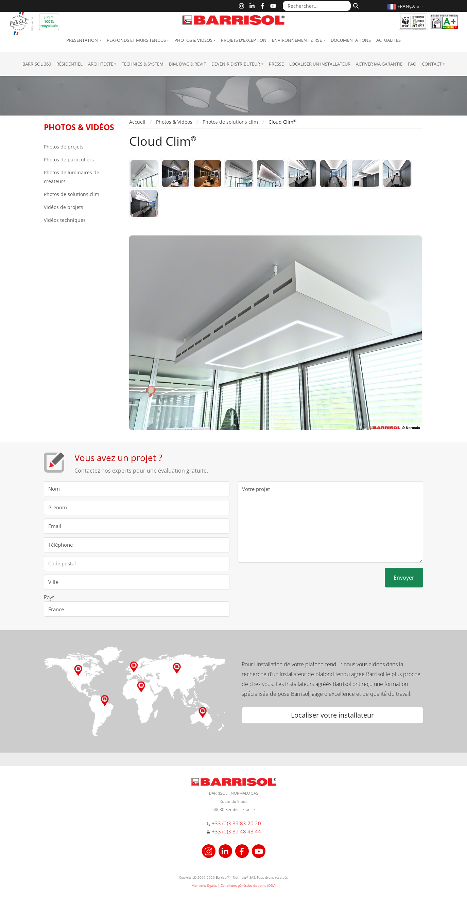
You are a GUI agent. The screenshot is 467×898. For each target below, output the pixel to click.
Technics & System (142, 64)
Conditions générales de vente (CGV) (248, 885)
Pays (49, 597)
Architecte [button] (100, 64)
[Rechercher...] (317, 6)
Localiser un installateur (319, 64)
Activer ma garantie (379, 64)
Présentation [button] (82, 40)
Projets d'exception (243, 40)
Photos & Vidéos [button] (193, 40)
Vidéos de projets (63, 207)
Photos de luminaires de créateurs (71, 176)
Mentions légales (204, 885)
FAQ (412, 64)
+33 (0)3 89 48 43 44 (236, 831)
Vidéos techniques (65, 220)
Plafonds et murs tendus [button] (136, 40)
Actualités (388, 40)
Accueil (137, 122)
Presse (276, 64)
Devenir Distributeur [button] (235, 64)
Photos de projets (64, 146)
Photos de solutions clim (71, 194)
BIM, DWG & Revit (187, 64)
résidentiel (69, 64)
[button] (406, 6)
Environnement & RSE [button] (297, 40)
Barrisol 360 (36, 64)
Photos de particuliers (69, 159)
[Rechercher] (355, 5)
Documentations (351, 40)
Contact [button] (432, 64)
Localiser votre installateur (332, 715)
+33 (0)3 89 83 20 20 (236, 823)
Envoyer (404, 577)
